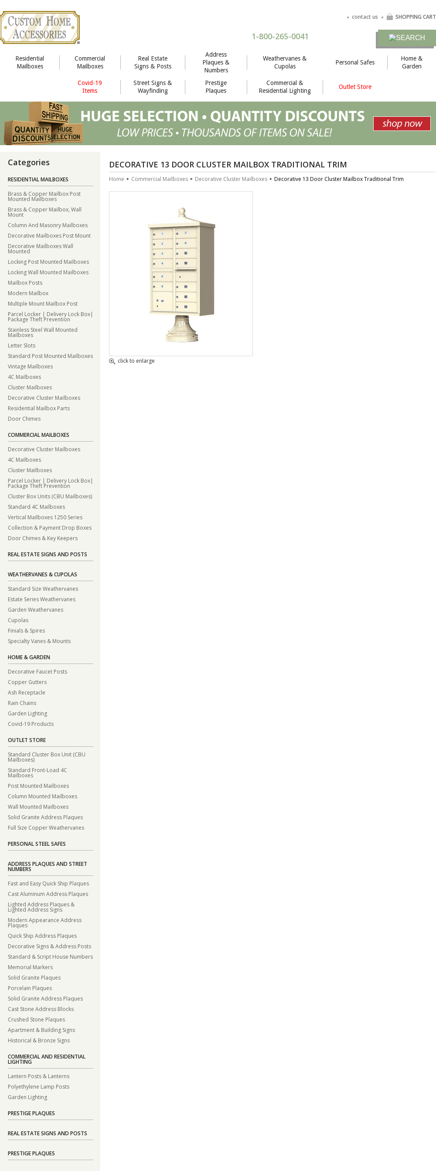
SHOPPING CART (411, 16)
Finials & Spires (26, 630)
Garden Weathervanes (35, 609)
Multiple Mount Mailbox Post (43, 303)
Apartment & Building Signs (41, 1029)
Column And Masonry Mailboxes (48, 224)
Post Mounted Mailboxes (38, 785)
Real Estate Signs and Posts (47, 554)
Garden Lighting (27, 713)
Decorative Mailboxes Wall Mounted (40, 248)
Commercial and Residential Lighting (46, 1059)
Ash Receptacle (26, 692)
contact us (365, 16)
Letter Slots (21, 345)
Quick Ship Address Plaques (42, 935)
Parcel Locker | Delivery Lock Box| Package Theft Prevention (50, 316)
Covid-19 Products (31, 723)
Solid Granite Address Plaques (45, 817)
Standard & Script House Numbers (50, 956)
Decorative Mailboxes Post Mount (49, 235)
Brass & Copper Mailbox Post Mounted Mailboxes (44, 196)
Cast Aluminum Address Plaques (48, 893)
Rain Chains (22, 702)
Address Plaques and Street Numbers (47, 866)
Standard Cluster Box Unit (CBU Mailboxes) (46, 757)
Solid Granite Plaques (34, 977)
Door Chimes (24, 418)
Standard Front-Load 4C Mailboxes (37, 772)
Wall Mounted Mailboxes (38, 806)
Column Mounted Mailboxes (42, 796)
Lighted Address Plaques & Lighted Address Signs (41, 906)
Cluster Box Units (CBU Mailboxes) (50, 496)
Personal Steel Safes (37, 844)
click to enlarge (132, 361)
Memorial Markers (30, 966)
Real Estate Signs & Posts (152, 62)
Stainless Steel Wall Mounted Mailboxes (43, 332)
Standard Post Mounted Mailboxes (50, 355)
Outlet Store (355, 86)
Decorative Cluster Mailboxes (44, 397)
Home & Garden (411, 62)
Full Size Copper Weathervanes (46, 827)
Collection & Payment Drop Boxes (50, 527)
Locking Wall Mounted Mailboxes (48, 272)
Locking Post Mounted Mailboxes (48, 261)
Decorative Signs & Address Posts (49, 946)
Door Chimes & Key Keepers (43, 537)
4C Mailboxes (24, 376)
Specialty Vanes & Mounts (39, 640)
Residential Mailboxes (29, 62)
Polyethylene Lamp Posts (38, 1086)
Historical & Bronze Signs (39, 1040)
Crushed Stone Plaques (36, 1019)
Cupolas (18, 619)
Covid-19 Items (90, 86)
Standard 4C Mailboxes (36, 506)
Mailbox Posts (25, 282)
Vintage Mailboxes (30, 366)
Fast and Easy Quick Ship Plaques (48, 883)
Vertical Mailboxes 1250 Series (45, 517)
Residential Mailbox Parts (39, 408)
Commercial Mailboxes (90, 62)
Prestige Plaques (216, 86)
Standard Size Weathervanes (43, 588)
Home (116, 179)
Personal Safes (355, 62)
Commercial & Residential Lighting (285, 86)
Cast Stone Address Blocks (41, 1008)
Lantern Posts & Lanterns (38, 1075)
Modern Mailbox (28, 292)
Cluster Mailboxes (30, 387)
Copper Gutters (27, 681)
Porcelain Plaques (30, 987)
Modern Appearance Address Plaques (45, 922)
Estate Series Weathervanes (41, 599)
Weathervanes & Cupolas (285, 62)
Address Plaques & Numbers (215, 62)
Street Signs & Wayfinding (152, 86)
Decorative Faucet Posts (37, 671)
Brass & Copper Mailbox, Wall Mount (45, 212)
